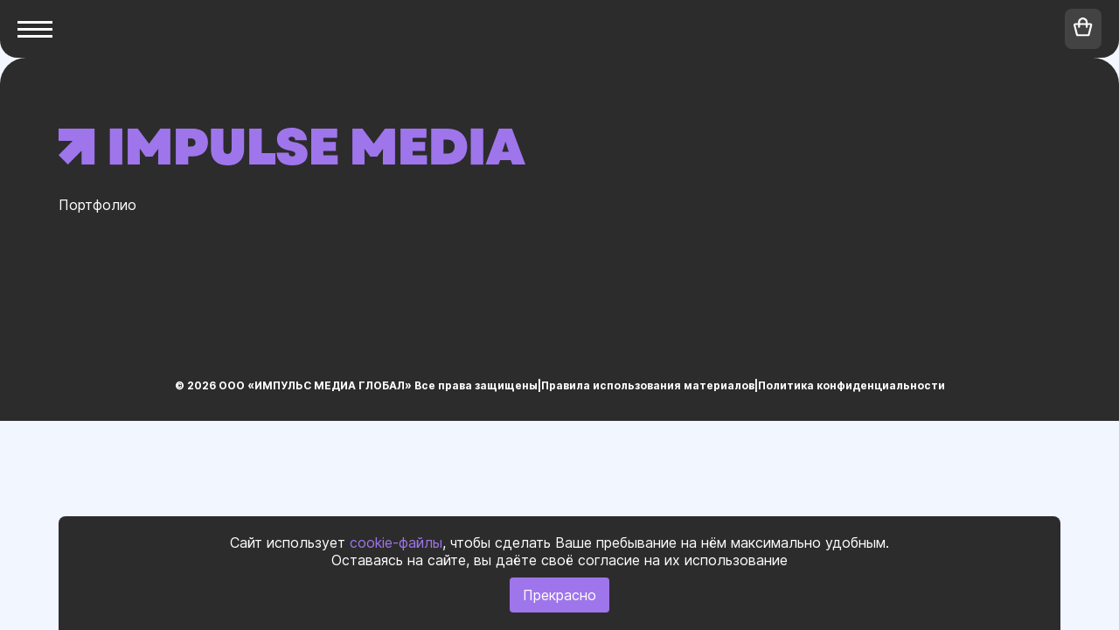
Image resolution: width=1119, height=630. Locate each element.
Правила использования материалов (647, 385)
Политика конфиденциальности (851, 385)
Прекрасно (559, 595)
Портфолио (97, 205)
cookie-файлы (396, 542)
